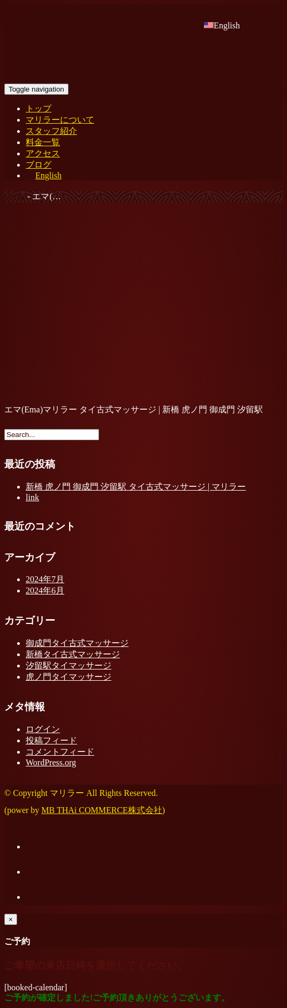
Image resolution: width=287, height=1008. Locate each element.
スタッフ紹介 (51, 131)
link (32, 497)
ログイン (43, 729)
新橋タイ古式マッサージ (73, 654)
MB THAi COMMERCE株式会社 (101, 810)
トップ (38, 108)
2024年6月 (45, 590)
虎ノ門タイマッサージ (68, 676)
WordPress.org (51, 762)
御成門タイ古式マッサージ (77, 643)
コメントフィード (60, 751)
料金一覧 (43, 142)
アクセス (43, 153)
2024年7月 (45, 579)
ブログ (38, 164)
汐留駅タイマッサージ (68, 665)
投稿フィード (51, 740)
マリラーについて (60, 119)
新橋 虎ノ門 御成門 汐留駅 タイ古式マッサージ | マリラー (136, 486)
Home (14, 196)
